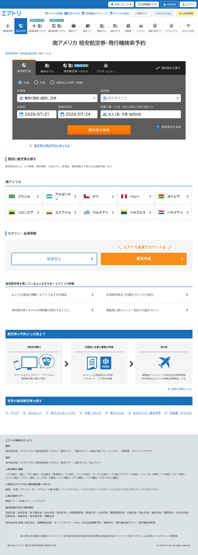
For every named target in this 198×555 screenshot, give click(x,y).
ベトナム (24, 489)
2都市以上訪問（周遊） (70, 82)
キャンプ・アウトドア (142, 451)
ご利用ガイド (141, 13)
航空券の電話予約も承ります (52, 145)
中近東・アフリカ (181, 412)
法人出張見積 (186, 13)
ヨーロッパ (35, 412)
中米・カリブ (93, 412)
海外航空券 (11, 462)
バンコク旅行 (83, 474)
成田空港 (22, 512)
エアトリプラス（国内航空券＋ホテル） (39, 451)
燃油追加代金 (107, 536)
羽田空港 (10, 512)
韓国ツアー (11, 501)
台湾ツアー (25, 501)
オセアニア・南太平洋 (147, 412)
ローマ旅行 (179, 474)
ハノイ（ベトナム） (70, 489)
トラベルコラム (163, 13)
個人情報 (24, 536)
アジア (15, 412)
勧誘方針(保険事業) (91, 536)
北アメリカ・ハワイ (63, 412)
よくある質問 (146, 536)
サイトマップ (121, 536)
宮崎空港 (22, 516)
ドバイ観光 (63, 478)
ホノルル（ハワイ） (150, 489)
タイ (34, 489)
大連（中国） (53, 489)
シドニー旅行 (28, 478)
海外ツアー (66, 462)
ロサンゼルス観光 (109, 478)
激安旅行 (108, 522)
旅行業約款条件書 (72, 536)
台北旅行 (45, 474)
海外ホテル (80, 462)
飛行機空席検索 (147, 522)
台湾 (15, 489)
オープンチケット (62, 522)
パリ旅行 (166, 474)
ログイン (54, 259)
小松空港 (102, 512)
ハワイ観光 (91, 478)
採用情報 (173, 536)
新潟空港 (61, 512)
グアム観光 (77, 478)
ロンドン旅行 (12, 478)
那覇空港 (49, 516)
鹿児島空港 (36, 516)
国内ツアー (67, 451)
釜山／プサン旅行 (28, 474)
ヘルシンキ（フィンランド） (95, 489)
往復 (26, 82)
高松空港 (156, 512)
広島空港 (132, 512)
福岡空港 (168, 512)
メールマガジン (160, 536)
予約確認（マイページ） (96, 13)
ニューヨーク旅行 (150, 474)
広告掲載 (43, 536)
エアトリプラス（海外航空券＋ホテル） (39, 462)
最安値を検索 (99, 130)
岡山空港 (144, 512)
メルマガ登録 (56, 13)
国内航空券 (11, 451)
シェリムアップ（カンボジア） (124, 489)
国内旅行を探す (171, 67)
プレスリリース (55, 536)
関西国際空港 (117, 512)
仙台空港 (49, 512)
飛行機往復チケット (126, 522)
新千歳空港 (36, 512)
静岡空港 (90, 512)
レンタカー (114, 451)
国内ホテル (82, 451)
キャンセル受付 (121, 13)
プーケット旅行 (100, 474)
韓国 (8, 489)
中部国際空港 (76, 512)
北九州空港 (182, 512)
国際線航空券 (44, 522)
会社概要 (34, 536)
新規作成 (144, 259)
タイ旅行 (69, 474)
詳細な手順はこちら (181, 389)
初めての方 (74, 13)
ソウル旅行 (11, 474)
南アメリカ (117, 412)
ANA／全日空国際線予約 (87, 522)
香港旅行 (58, 474)
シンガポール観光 (47, 478)
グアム (41, 489)
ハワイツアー (40, 501)
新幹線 (125, 451)
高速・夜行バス (98, 451)
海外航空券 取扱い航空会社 (20, 522)
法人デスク (95, 462)
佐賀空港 (10, 516)
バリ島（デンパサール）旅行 (124, 474)
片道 (42, 82)
